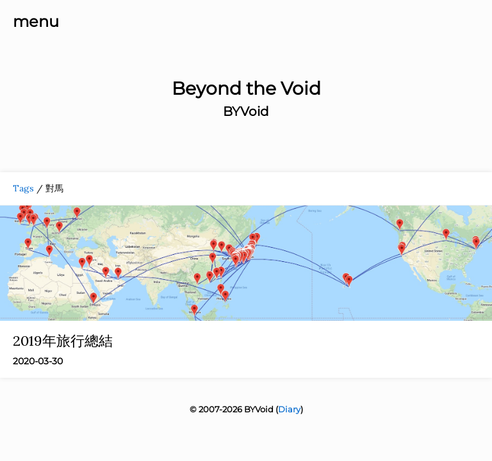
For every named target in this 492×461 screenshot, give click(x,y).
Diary (289, 409)
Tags (23, 188)
